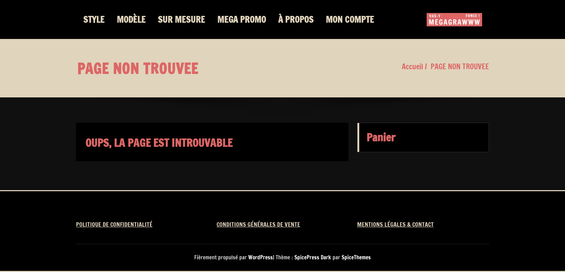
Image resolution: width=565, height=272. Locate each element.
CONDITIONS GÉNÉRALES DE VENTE (258, 224)
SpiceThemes (355, 257)
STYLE (93, 19)
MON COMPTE (350, 19)
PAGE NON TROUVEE (460, 66)
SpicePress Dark (312, 257)
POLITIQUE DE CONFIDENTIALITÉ (114, 224)
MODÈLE (131, 19)
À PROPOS (295, 19)
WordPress (260, 257)
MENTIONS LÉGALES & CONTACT (395, 224)
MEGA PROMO (241, 19)
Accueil (412, 66)
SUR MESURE (181, 19)
